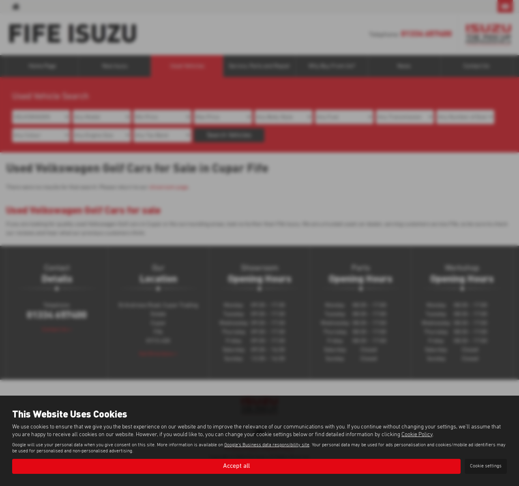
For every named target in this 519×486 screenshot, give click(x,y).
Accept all (236, 466)
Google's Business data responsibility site (266, 445)
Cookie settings (486, 466)
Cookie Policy (417, 434)
